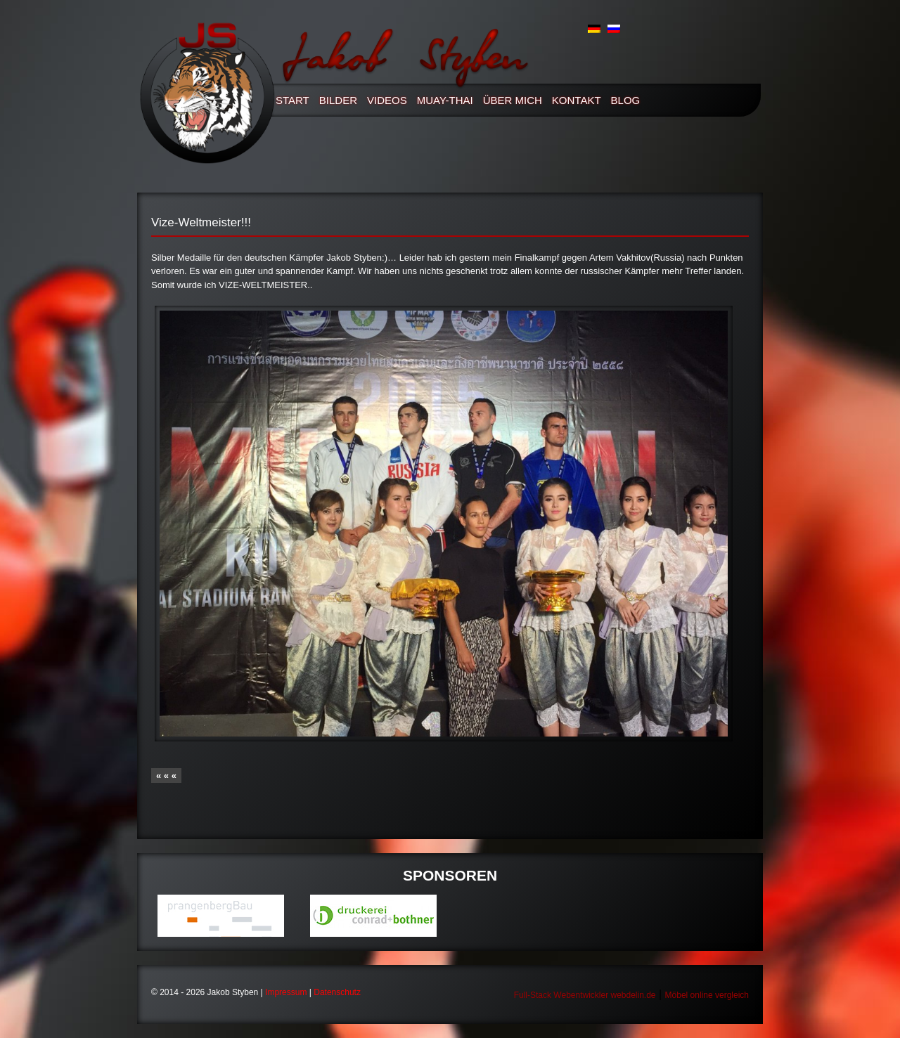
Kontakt (576, 100)
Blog (626, 100)
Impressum (286, 992)
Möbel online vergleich (707, 995)
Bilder (338, 100)
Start (292, 100)
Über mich (512, 100)
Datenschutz (337, 992)
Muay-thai (445, 100)
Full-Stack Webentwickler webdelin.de (585, 995)
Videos (387, 100)
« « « (166, 775)
